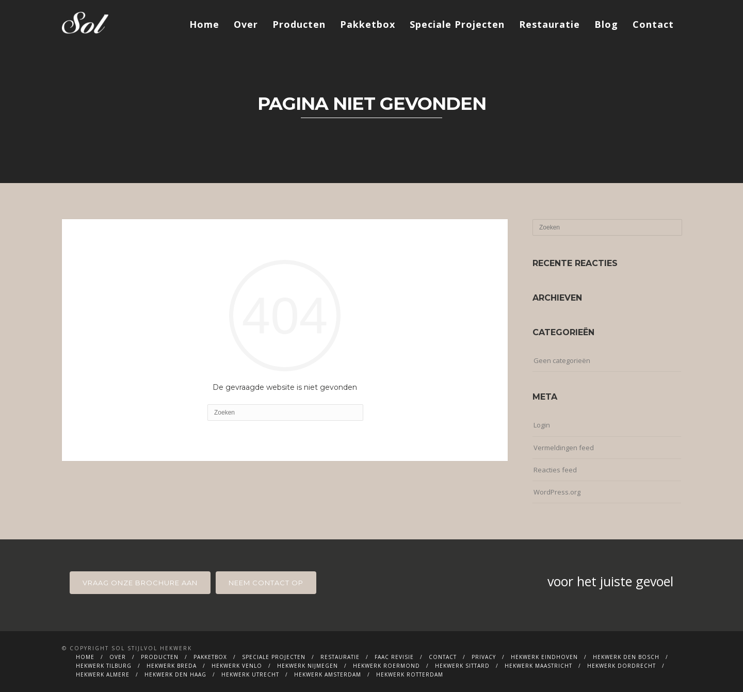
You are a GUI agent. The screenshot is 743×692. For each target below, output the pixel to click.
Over (246, 24)
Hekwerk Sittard (462, 665)
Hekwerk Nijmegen (307, 665)
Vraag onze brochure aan (140, 583)
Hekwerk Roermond (386, 665)
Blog (606, 24)
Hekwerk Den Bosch (626, 657)
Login (542, 425)
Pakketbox (367, 24)
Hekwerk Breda (172, 665)
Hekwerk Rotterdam (409, 674)
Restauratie (549, 24)
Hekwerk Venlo (237, 665)
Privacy (484, 657)
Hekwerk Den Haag (175, 674)
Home (204, 24)
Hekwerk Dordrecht (621, 665)
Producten (299, 24)
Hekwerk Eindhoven (544, 657)
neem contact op (266, 583)
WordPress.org (557, 492)
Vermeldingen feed (564, 447)
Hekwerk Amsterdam (327, 674)
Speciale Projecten (457, 24)
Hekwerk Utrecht (250, 674)
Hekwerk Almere (103, 674)
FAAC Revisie (394, 657)
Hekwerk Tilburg (104, 665)
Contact (653, 24)
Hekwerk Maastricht (538, 665)
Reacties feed (555, 469)
